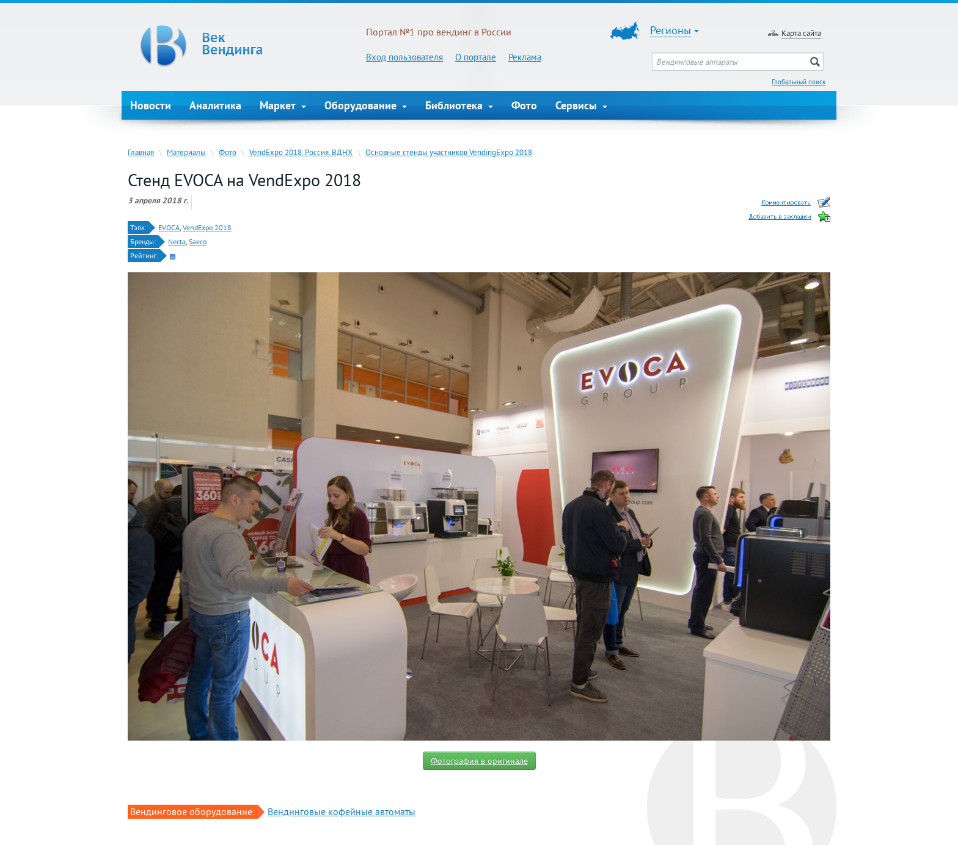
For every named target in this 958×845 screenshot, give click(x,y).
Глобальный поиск (798, 82)
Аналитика (215, 105)
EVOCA (169, 227)
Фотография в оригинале (479, 760)
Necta (177, 241)
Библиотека (459, 105)
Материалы (186, 152)
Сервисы (581, 105)
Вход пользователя (404, 57)
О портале (475, 57)
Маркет (283, 105)
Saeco (198, 241)
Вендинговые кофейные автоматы (341, 811)
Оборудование (365, 105)
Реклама (524, 57)
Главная (141, 152)
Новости (150, 105)
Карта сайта (801, 32)
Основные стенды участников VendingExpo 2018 (448, 152)
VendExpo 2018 (207, 227)
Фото (524, 105)
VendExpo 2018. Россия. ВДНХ (301, 152)
